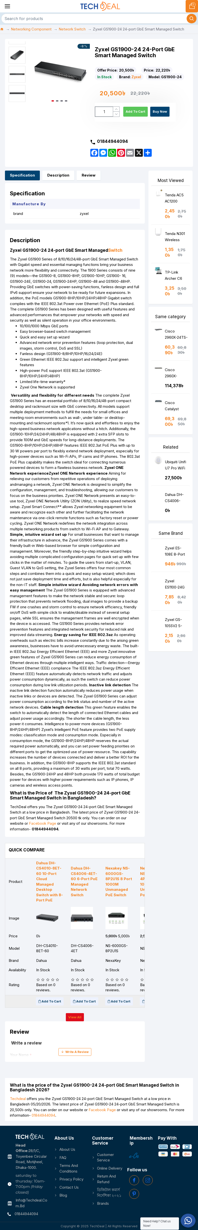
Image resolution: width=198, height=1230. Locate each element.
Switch (115, 250)
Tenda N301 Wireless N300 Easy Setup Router (176, 237)
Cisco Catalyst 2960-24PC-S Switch (175, 406)
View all (74, 1017)
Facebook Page (42, 823)
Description (58, 175)
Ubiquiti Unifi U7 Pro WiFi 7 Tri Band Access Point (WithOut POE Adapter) (176, 466)
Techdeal (18, 1098)
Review (89, 175)
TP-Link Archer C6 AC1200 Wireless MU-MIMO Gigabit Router (174, 276)
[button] (85, 73)
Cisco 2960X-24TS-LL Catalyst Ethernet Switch (176, 335)
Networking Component (31, 29)
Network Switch (72, 29)
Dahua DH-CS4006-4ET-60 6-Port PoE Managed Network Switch (174, 498)
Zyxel (136, 77)
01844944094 (43, 1115)
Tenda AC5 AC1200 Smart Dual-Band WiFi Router (175, 199)
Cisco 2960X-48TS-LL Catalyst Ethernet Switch (172, 374)
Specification (22, 175)
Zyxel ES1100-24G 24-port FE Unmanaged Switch (175, 585)
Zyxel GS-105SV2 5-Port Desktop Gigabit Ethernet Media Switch (176, 623)
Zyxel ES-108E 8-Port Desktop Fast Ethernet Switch (176, 552)
